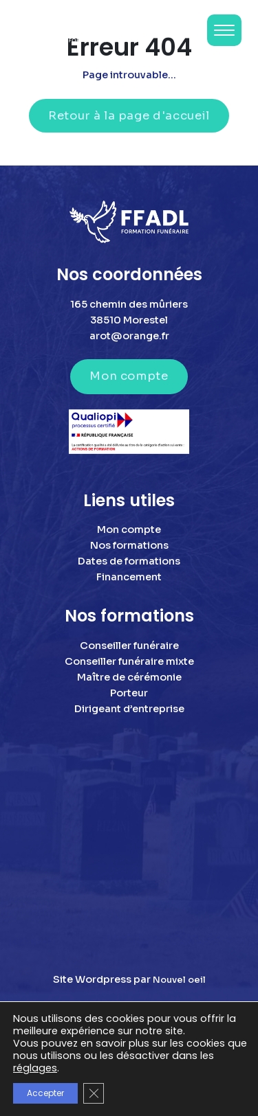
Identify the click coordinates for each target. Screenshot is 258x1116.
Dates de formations (129, 561)
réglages (35, 1068)
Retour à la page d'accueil (129, 116)
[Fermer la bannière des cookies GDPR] (93, 1093)
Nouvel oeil (179, 980)
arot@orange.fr (129, 336)
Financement (129, 577)
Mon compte (128, 376)
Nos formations (129, 545)
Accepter (45, 1093)
